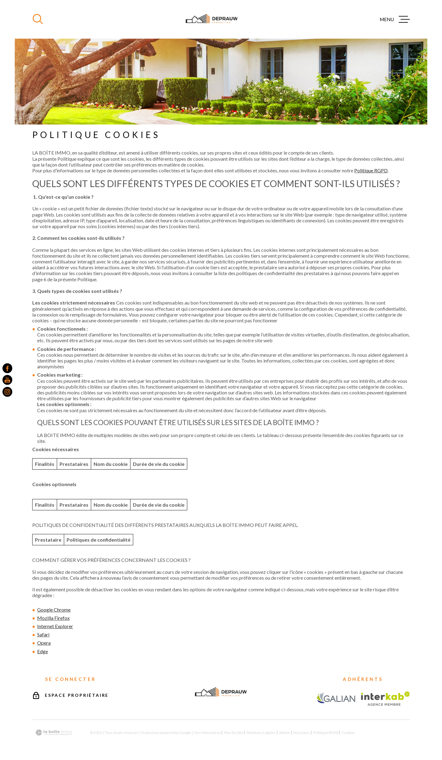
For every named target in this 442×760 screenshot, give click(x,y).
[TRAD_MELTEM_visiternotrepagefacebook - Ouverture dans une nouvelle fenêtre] (7, 368)
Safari (43, 634)
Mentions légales (261, 732)
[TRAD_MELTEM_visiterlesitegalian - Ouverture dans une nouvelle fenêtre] (336, 698)
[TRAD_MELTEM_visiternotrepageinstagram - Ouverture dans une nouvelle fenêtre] (7, 392)
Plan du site (233, 732)
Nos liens (301, 732)
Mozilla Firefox (53, 618)
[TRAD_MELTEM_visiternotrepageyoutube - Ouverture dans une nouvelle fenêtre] (7, 380)
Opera (44, 643)
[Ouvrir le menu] (395, 19)
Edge (42, 651)
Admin (284, 732)
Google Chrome (54, 609)
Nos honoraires (207, 732)
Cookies (348, 733)
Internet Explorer (55, 626)
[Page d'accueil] (211, 19)
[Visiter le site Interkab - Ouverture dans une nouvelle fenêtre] (385, 699)
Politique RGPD (371, 170)
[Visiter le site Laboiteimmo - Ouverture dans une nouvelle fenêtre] (53, 732)
